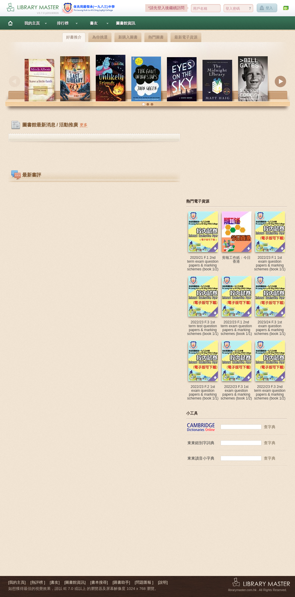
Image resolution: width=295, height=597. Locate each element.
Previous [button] (14, 81)
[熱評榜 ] (37, 582)
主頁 (10, 23)
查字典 (269, 427)
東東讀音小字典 (200, 458)
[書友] (55, 582)
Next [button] (280, 81)
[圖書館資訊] (75, 582)
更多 (83, 125)
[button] (143, 104)
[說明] (163, 582)
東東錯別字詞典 (200, 443)
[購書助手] (121, 582)
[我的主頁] (17, 582)
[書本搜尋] (99, 582)
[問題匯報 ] (144, 582)
